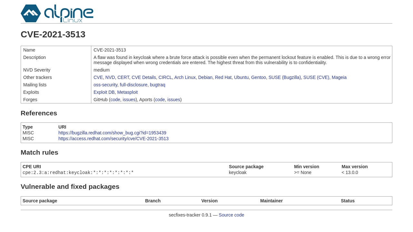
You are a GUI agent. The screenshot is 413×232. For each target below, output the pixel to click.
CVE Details (144, 77)
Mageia (339, 77)
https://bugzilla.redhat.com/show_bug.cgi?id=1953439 (112, 132)
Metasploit (127, 92)
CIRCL (165, 77)
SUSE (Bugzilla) (284, 77)
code (115, 99)
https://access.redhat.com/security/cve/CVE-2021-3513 (113, 138)
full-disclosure (133, 84)
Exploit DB (104, 92)
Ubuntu (241, 77)
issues (129, 99)
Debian (205, 77)
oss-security (105, 84)
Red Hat (223, 77)
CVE (98, 77)
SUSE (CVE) (316, 77)
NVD (110, 77)
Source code (231, 215)
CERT (123, 77)
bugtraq (157, 84)
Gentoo (258, 77)
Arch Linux (185, 77)
